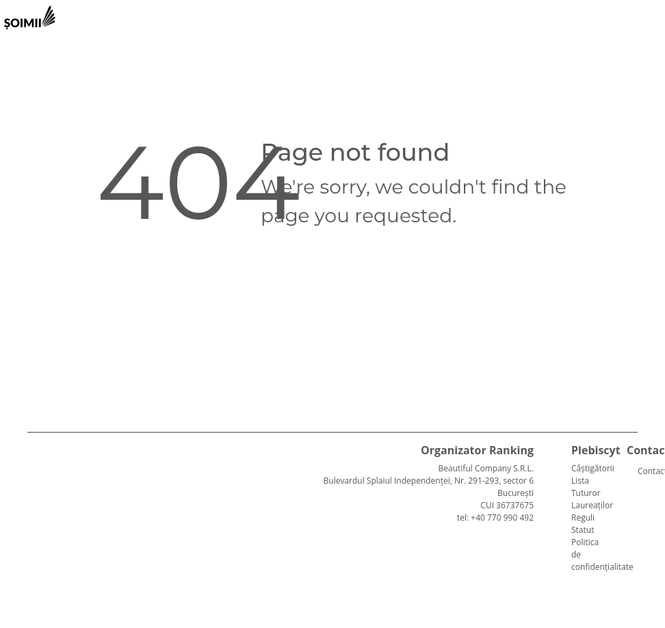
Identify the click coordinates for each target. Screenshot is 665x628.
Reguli (583, 517)
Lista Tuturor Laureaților (592, 493)
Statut (582, 530)
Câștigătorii (592, 468)
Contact (643, 471)
